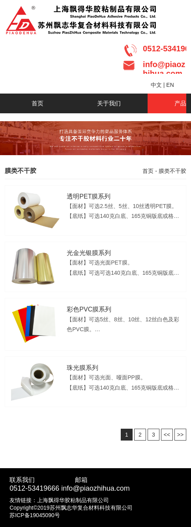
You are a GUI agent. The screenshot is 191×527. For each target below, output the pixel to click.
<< (167, 434)
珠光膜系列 (82, 367)
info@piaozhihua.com (95, 488)
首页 (37, 103)
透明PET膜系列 (88, 196)
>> (180, 434)
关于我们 (109, 103)
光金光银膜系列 (89, 252)
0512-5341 (26, 488)
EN (170, 85)
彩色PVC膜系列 (89, 309)
